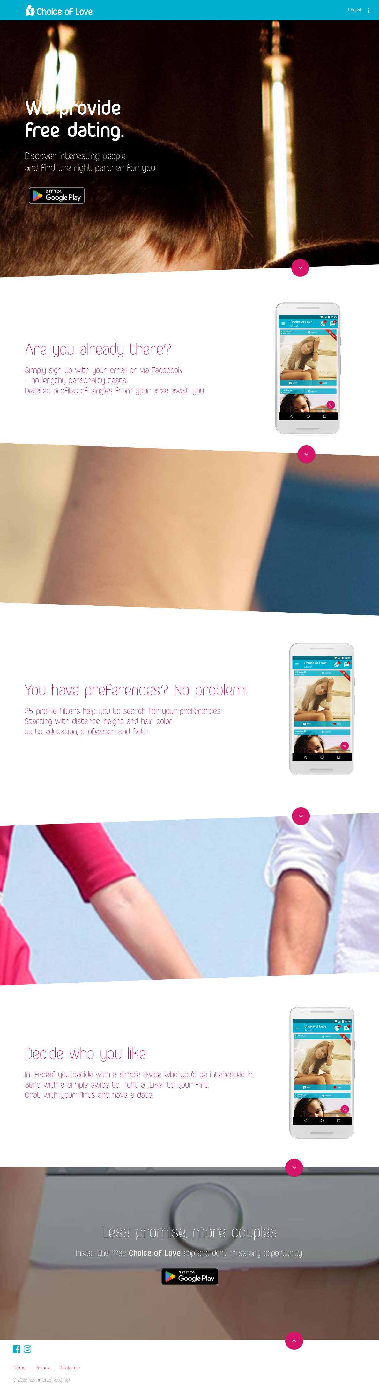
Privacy (42, 1367)
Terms (19, 1367)
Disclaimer (70, 1367)
